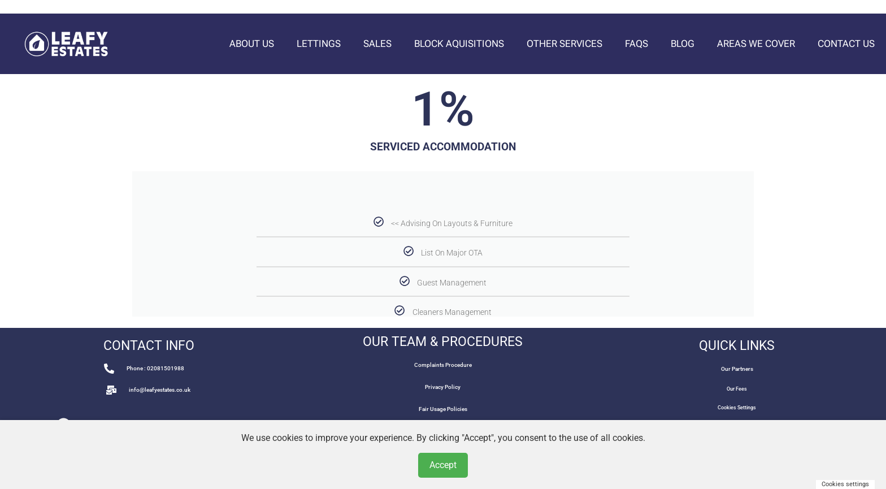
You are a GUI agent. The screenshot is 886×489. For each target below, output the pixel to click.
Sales (377, 43)
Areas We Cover (756, 43)
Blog (682, 43)
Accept (443, 465)
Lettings (319, 43)
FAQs (636, 43)
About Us (251, 43)
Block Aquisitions (459, 43)
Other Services (564, 43)
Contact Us (846, 43)
